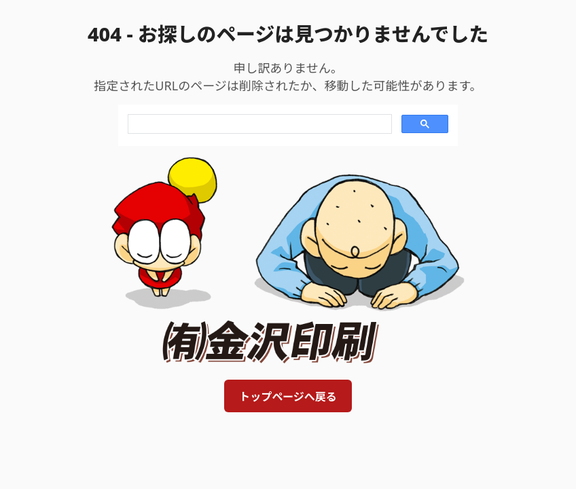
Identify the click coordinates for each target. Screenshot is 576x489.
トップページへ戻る (288, 396)
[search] (258, 124)
